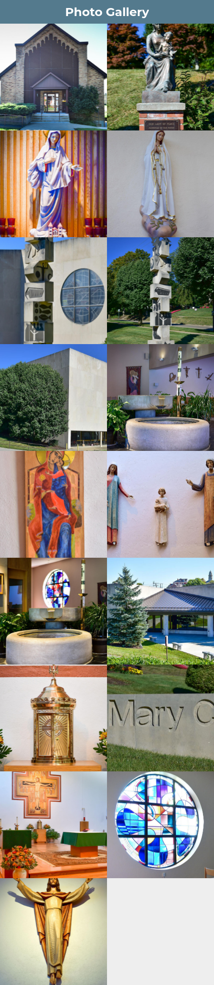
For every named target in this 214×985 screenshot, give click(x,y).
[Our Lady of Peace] (160, 77)
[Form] (202, 12)
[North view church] (53, 397)
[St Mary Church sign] (160, 718)
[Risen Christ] (53, 931)
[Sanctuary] (53, 824)
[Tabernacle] (53, 718)
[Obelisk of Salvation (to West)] (160, 290)
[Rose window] (160, 824)
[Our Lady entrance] (53, 183)
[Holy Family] (160, 504)
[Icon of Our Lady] (53, 504)
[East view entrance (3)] (160, 611)
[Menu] (12, 12)
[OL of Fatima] (160, 183)
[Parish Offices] (53, 77)
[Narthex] (160, 397)
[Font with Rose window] (53, 611)
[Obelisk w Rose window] (53, 290)
